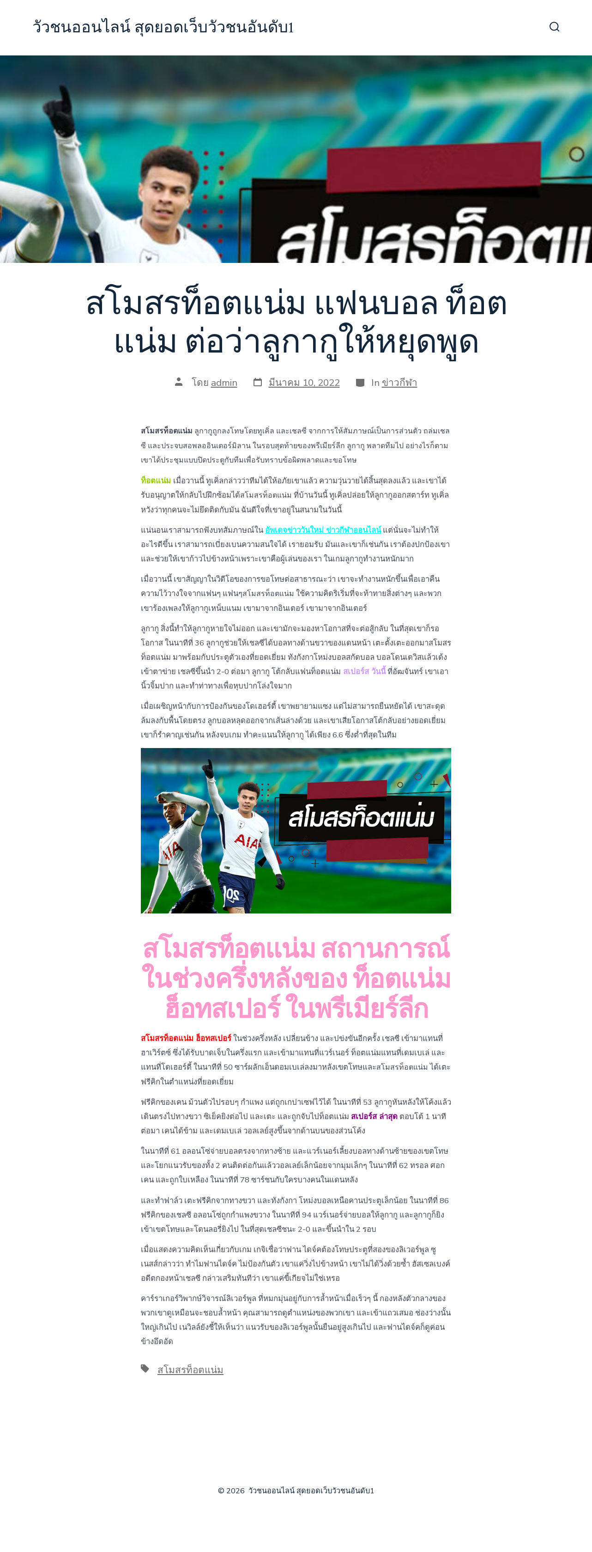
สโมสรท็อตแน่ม (190, 1369)
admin (224, 382)
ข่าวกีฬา (399, 382)
